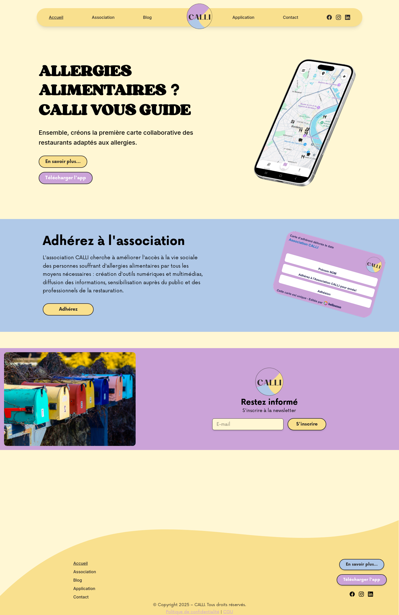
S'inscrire (307, 424)
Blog (147, 17)
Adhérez (68, 309)
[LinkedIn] (370, 594)
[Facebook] (352, 594)
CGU (228, 611)
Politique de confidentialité (192, 611)
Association (103, 17)
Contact (290, 17)
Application (243, 17)
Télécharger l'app (65, 178)
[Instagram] (361, 594)
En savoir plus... (63, 161)
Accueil (56, 17)
